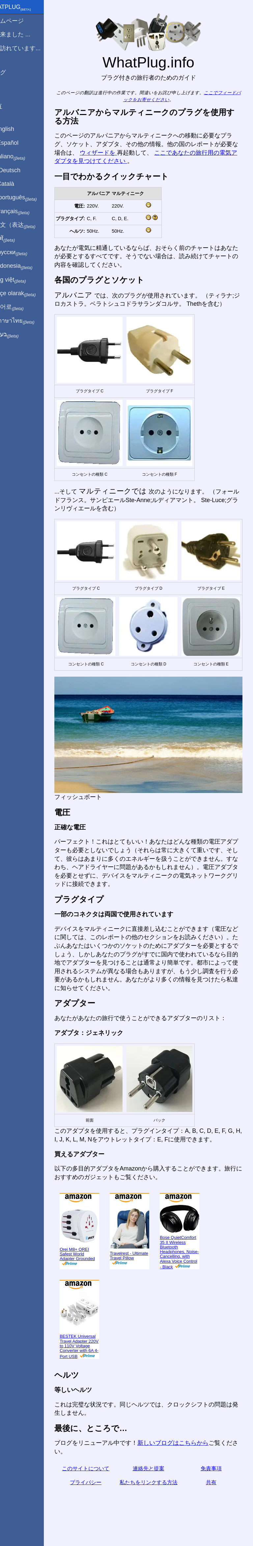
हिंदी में (17, 239)
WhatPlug (25, 8)
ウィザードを (131, 152)
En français (24, 211)
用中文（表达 (27, 225)
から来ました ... (25, 34)
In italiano (22, 156)
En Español (19, 142)
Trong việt (23, 280)
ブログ (12, 72)
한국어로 (21, 307)
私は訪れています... (30, 48)
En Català (17, 183)
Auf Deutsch (20, 170)
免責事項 (213, 1465)
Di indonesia (26, 266)
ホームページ (21, 21)
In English (17, 129)
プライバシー (98, 1479)
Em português (28, 197)
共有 (214, 1479)
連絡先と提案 (156, 1465)
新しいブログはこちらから (188, 1440)
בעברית (19, 334)
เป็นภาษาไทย (27, 321)
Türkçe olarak (27, 293)
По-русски (23, 252)
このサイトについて (98, 1465)
